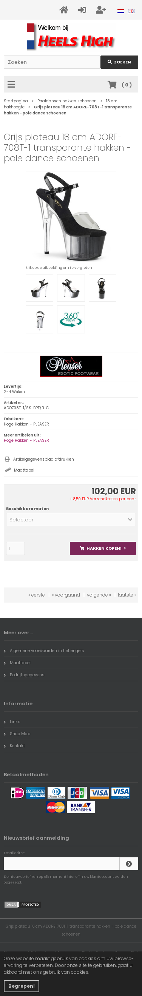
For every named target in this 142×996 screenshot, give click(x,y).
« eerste (36, 595)
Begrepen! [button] (21, 986)
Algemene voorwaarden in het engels (44, 651)
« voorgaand (66, 595)
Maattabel (24, 470)
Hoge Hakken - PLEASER (26, 440)
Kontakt (14, 746)
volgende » (99, 595)
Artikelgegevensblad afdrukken (43, 459)
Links (12, 721)
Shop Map (17, 734)
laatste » (127, 595)
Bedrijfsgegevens (24, 675)
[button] (71, 519)
